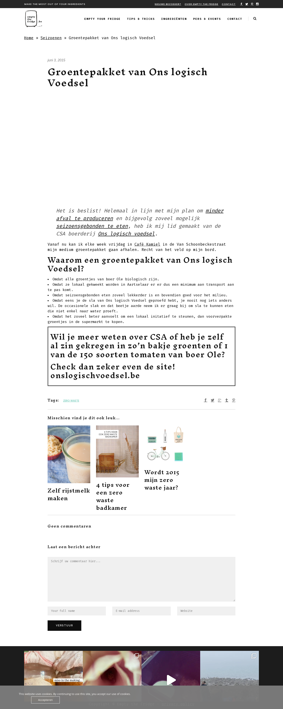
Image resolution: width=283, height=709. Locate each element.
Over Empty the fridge (201, 4)
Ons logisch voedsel (126, 234)
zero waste (71, 400)
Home (29, 38)
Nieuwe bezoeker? (168, 4)
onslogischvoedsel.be (95, 375)
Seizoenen (51, 38)
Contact (229, 4)
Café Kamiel (147, 244)
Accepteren (45, 700)
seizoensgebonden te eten (92, 226)
